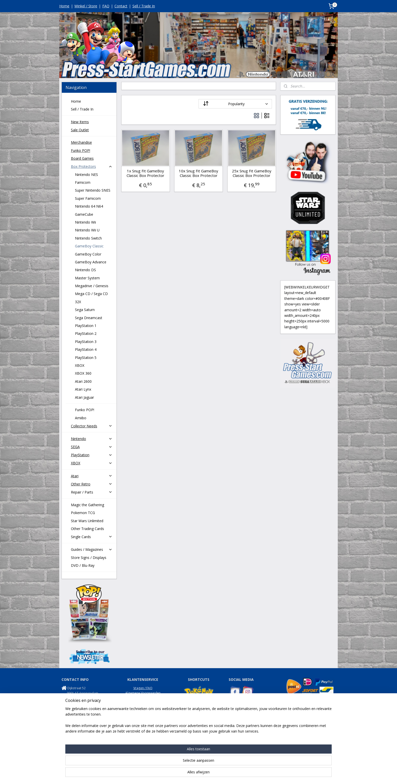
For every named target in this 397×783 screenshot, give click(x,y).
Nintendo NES (86, 174)
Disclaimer (143, 717)
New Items (80, 121)
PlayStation (91, 454)
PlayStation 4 (85, 349)
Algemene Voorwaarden (143, 693)
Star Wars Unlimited (87, 520)
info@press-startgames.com (88, 703)
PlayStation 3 (85, 341)
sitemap (182, 774)
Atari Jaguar (84, 397)
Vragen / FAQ (142, 688)
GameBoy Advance (90, 262)
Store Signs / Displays (88, 557)
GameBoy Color (88, 254)
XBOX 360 (83, 373)
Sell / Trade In (143, 6)
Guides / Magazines (91, 549)
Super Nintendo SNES (92, 190)
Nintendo (91, 438)
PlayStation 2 (85, 333)
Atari (91, 476)
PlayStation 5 (85, 357)
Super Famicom (88, 198)
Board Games (82, 158)
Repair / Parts (91, 492)
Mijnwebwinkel (256, 774)
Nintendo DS (85, 269)
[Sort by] (235, 103)
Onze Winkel (143, 712)
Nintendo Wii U (87, 230)
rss (193, 774)
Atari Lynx (83, 389)
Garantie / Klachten (142, 707)
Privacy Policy (142, 698)
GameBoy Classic (89, 246)
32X (78, 301)
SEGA (91, 446)
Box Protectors (91, 166)
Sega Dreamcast (88, 317)
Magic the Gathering (87, 504)
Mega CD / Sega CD (91, 293)
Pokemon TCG (83, 512)
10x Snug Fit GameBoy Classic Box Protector (198, 173)
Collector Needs (91, 426)
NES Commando (240, 730)
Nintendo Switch (88, 238)
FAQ (105, 6)
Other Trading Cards (87, 528)
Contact (120, 6)
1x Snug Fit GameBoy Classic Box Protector (145, 173)
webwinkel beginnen (212, 774)
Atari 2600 (83, 381)
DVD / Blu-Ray (82, 565)
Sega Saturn (85, 309)
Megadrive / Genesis (91, 285)
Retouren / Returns (142, 702)
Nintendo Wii (85, 222)
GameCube (84, 214)
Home (64, 6)
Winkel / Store (85, 6)
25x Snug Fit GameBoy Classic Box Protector (251, 173)
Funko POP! (80, 150)
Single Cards (91, 536)
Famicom (82, 182)
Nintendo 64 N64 (89, 206)
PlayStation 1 (85, 325)
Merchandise (81, 142)
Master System (87, 278)
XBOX (79, 365)
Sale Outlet (80, 130)
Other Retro (91, 484)
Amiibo (80, 417)
